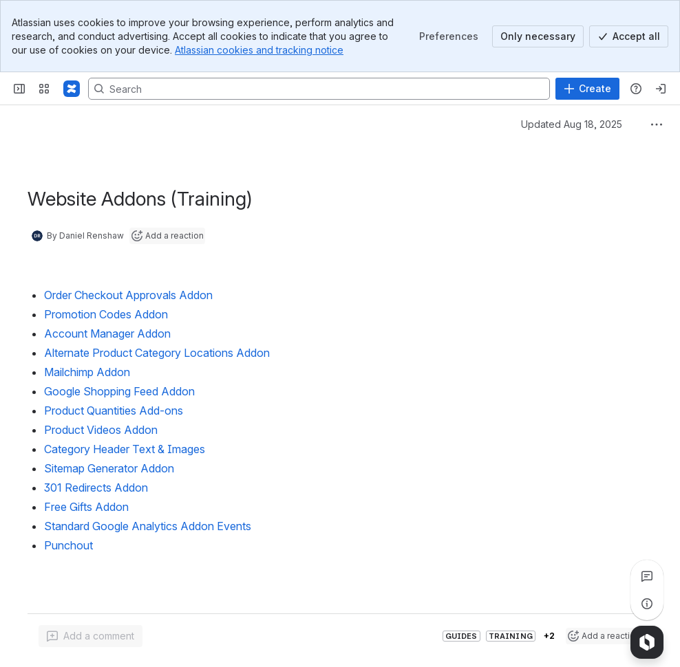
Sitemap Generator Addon (109, 468)
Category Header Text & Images (124, 449)
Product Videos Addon (101, 430)
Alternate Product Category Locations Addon (157, 353)
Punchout (68, 545)
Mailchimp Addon (87, 372)
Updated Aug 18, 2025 (571, 124)
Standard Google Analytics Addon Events (147, 526)
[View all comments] (647, 576)
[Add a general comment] (90, 636)
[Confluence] (72, 89)
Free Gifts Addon (86, 507)
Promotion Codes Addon (106, 314)
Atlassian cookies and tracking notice (259, 50)
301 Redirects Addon (96, 487)
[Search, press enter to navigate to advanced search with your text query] (319, 89)
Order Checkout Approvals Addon (128, 295)
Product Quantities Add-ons (113, 410)
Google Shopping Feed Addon (119, 391)
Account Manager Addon (107, 333)
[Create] (587, 89)
